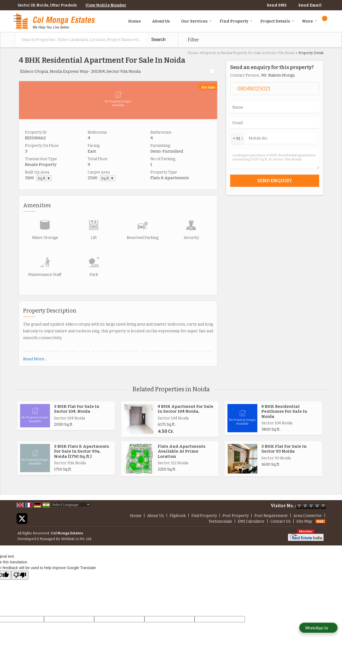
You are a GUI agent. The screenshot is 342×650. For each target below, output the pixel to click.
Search (158, 39)
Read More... (35, 358)
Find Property (236, 21)
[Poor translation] (19, 575)
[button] (105, 5)
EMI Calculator (251, 521)
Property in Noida (215, 53)
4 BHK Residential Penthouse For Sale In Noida (284, 411)
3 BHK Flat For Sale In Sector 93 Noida (284, 449)
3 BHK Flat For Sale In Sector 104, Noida (76, 409)
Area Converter (307, 515)
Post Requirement (271, 515)
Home (134, 21)
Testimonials (220, 521)
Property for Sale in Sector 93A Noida (263, 53)
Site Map (304, 521)
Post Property (236, 515)
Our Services (196, 21)
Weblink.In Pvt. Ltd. (76, 539)
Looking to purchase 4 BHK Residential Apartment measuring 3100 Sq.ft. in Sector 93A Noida (274, 159)
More (309, 21)
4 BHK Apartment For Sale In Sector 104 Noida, (185, 409)
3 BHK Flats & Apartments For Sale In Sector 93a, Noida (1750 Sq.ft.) (81, 451)
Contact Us (280, 521)
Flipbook (178, 515)
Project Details (277, 21)
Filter (193, 39)
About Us (161, 21)
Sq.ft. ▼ (44, 178)
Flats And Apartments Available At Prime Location (181, 451)
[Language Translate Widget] (70, 504)
